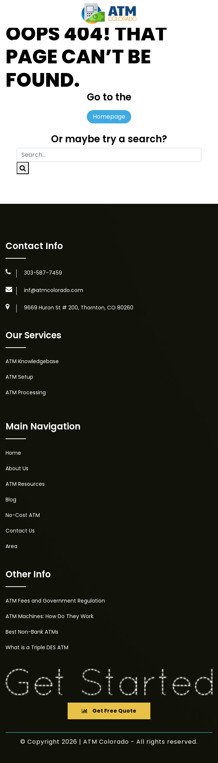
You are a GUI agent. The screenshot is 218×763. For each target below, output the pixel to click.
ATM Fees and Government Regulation (55, 600)
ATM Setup (19, 377)
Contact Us (20, 530)
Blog (11, 499)
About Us (17, 468)
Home (13, 453)
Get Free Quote (109, 710)
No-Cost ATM (23, 515)
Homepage (109, 116)
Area (11, 546)
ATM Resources (25, 484)
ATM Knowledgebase (32, 361)
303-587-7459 (43, 272)
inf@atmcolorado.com (53, 290)
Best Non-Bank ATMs (32, 632)
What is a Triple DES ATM (37, 647)
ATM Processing (26, 392)
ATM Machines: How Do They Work (49, 616)
